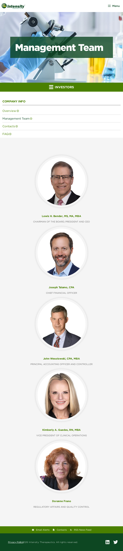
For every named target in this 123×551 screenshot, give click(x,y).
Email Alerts (42, 530)
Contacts (8, 126)
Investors (61, 87)
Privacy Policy (16, 542)
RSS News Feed (82, 530)
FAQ (5, 134)
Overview (9, 111)
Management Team (15, 118)
